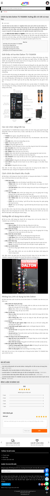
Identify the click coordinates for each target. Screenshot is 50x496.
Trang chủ (2, 12)
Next (48, 442)
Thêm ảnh (27, 431)
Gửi (39, 431)
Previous (2, 442)
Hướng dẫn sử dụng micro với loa (11, 48)
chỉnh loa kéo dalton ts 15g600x (15, 33)
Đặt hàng (5, 457)
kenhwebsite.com (25, 494)
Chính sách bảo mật (8, 459)
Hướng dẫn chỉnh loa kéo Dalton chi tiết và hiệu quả (16, 370)
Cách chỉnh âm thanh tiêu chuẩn (11, 47)
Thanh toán (6, 455)
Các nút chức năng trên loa (9, 45)
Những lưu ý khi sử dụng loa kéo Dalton (12, 50)
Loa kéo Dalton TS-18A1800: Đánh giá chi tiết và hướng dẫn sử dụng (20, 372)
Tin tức (5, 11)
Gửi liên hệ (6, 484)
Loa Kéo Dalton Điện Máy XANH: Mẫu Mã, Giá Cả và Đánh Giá (18, 374)
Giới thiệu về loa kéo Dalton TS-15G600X (12, 43)
